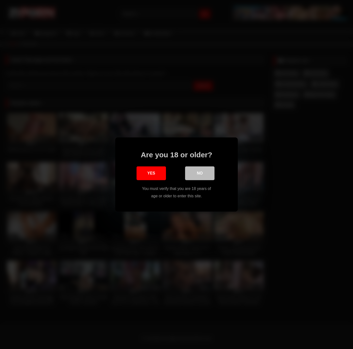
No (200, 173)
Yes (151, 173)
